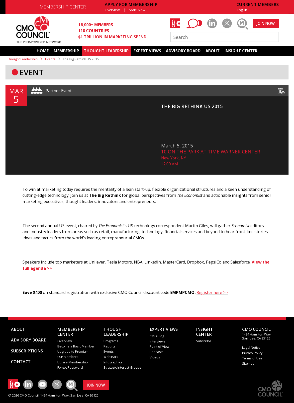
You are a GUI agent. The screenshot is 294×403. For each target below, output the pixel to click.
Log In (242, 9)
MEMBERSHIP (66, 51)
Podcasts (157, 351)
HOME (43, 51)
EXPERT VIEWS (147, 51)
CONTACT (21, 361)
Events (50, 59)
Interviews (157, 341)
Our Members (67, 356)
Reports (109, 346)
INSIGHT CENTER (240, 51)
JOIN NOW (266, 23)
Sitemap (248, 363)
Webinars (110, 356)
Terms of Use (252, 358)
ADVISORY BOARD (183, 51)
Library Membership (72, 362)
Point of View (159, 346)
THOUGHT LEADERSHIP (106, 51)
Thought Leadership (22, 59)
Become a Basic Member (76, 346)
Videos (155, 357)
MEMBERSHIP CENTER (63, 7)
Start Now (137, 9)
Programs (110, 341)
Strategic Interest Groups (122, 367)
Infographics (112, 362)
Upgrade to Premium (73, 351)
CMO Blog (157, 336)
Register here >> (212, 292)
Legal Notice (251, 347)
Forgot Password (70, 367)
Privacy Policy (252, 353)
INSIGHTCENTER (204, 332)
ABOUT (212, 51)
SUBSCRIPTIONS (27, 351)
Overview (112, 9)
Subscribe (203, 341)
